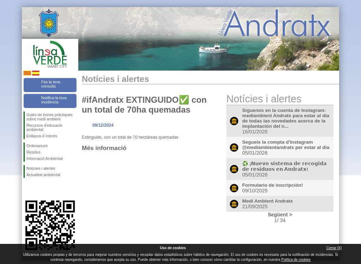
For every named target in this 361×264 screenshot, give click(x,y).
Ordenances (37, 146)
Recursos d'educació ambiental (44, 127)
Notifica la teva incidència (54, 100)
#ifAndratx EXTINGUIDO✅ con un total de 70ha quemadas (144, 104)
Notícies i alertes (40, 168)
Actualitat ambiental (43, 175)
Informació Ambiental (44, 158)
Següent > (280, 214)
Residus (33, 152)
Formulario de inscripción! (272, 185)
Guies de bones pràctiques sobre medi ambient (49, 117)
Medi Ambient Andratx (267, 201)
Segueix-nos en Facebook (28, 189)
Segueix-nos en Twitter (39, 189)
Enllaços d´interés (41, 136)
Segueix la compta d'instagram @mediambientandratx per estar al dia (285, 144)
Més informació (104, 147)
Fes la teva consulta (50, 84)
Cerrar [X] (334, 248)
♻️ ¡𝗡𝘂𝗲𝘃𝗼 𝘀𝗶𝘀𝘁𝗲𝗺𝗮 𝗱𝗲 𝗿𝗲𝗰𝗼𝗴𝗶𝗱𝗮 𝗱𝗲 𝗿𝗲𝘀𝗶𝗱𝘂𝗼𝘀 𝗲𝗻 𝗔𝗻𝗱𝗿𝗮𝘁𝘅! (284, 166)
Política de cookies (296, 260)
